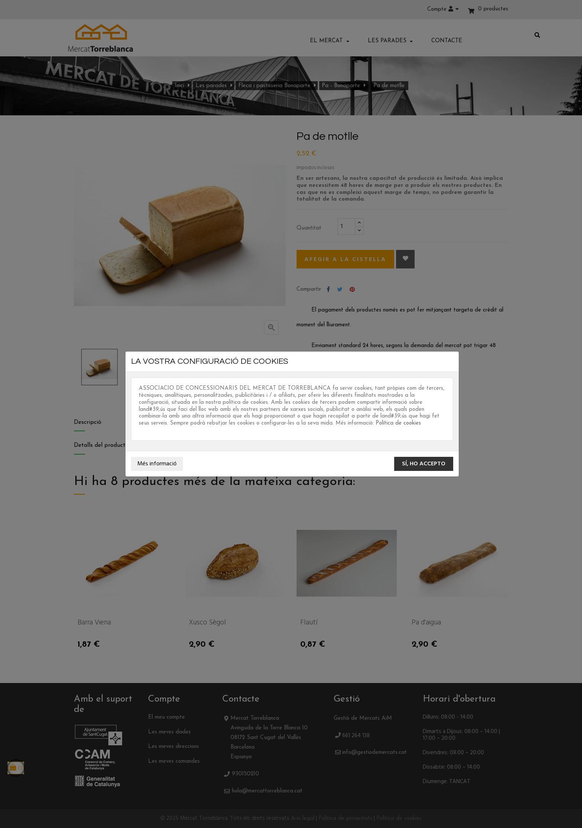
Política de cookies (398, 423)
